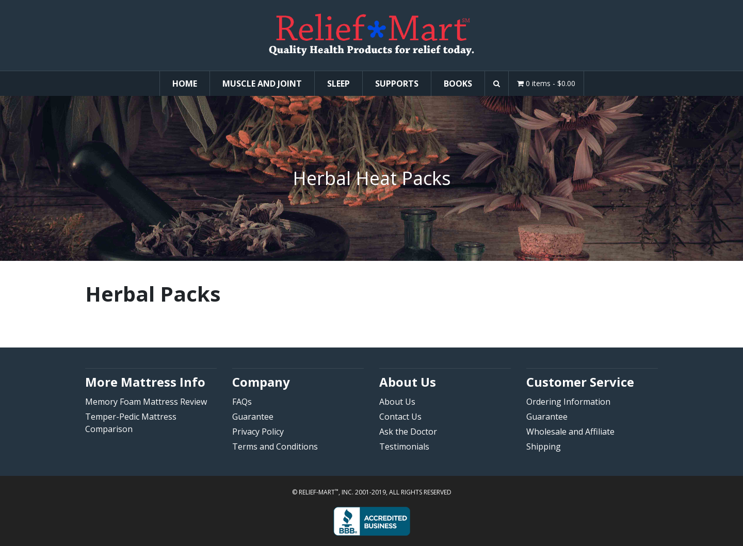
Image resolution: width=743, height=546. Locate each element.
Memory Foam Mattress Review (146, 401)
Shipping (543, 446)
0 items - (546, 83)
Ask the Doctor (408, 431)
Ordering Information (568, 401)
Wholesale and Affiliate (570, 431)
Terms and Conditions (275, 446)
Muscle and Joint (262, 83)
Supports (396, 83)
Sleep (338, 83)
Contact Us (400, 416)
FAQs (242, 401)
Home (184, 83)
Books (458, 83)
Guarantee (252, 416)
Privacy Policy (258, 431)
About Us (397, 401)
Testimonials (404, 446)
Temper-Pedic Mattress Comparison (130, 423)
